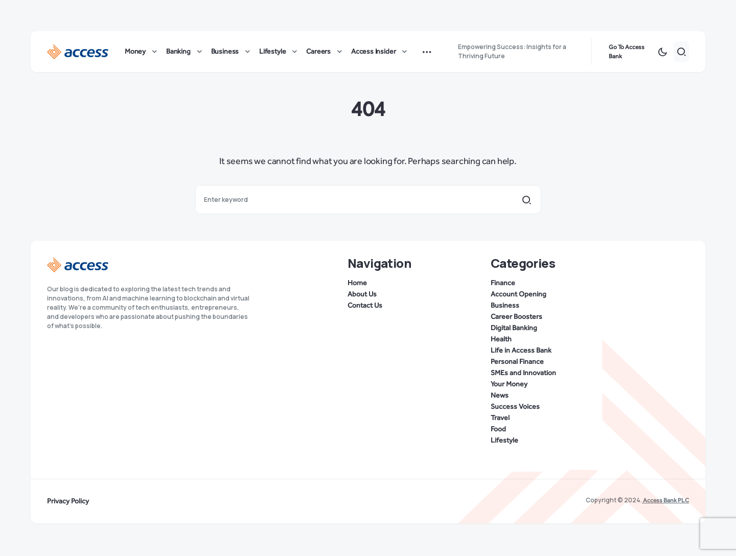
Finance (503, 283)
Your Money (509, 384)
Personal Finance (517, 361)
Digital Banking (514, 328)
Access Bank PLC (665, 500)
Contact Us (365, 305)
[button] (662, 53)
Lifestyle (504, 440)
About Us (362, 294)
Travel (500, 418)
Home (357, 283)
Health (501, 339)
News (500, 395)
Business (505, 305)
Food (498, 429)
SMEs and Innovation (523, 373)
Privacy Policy (68, 501)
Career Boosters (516, 316)
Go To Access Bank (627, 53)
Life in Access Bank (521, 350)
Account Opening (518, 294)
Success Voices (515, 406)
